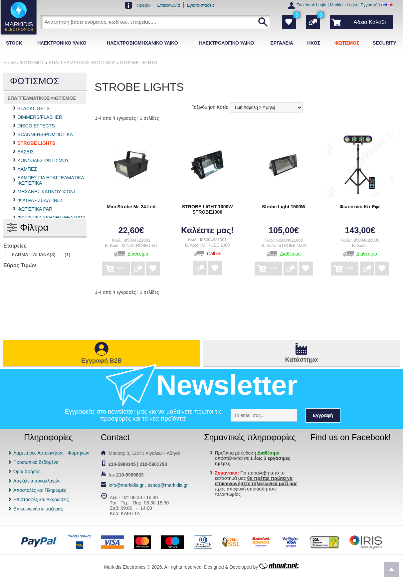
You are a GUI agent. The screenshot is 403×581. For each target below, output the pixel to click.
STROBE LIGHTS (37, 143)
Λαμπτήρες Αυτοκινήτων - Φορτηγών (51, 453)
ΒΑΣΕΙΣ (26, 151)
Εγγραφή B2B (101, 360)
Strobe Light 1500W (283, 206)
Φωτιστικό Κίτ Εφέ (360, 206)
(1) (64, 254)
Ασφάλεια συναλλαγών (37, 481)
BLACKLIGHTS (34, 108)
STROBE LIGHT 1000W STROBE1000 (207, 209)
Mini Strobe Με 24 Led (131, 206)
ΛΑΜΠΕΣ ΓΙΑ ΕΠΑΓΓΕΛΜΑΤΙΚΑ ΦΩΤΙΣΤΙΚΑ (51, 180)
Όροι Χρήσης (27, 471)
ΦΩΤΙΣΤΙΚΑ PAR (35, 209)
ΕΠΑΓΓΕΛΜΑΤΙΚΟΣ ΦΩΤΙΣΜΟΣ (42, 98)
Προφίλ (143, 5)
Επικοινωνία (168, 5)
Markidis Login (343, 5)
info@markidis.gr (126, 485)
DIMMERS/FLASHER (40, 117)
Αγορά (130, 267)
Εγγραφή (369, 5)
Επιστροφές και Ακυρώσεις (41, 499)
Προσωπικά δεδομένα (36, 462)
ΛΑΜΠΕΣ (27, 169)
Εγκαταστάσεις (200, 5)
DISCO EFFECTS (36, 125)
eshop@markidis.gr (167, 485)
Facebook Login (311, 5)
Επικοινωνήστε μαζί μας (38, 508)
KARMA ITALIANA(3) (30, 254)
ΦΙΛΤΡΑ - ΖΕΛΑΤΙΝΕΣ (40, 200)
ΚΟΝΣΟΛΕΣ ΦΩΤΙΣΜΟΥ (43, 160)
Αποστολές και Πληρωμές (39, 490)
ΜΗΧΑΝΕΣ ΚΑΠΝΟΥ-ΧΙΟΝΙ (46, 191)
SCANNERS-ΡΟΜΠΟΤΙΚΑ (45, 134)
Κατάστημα (301, 359)
